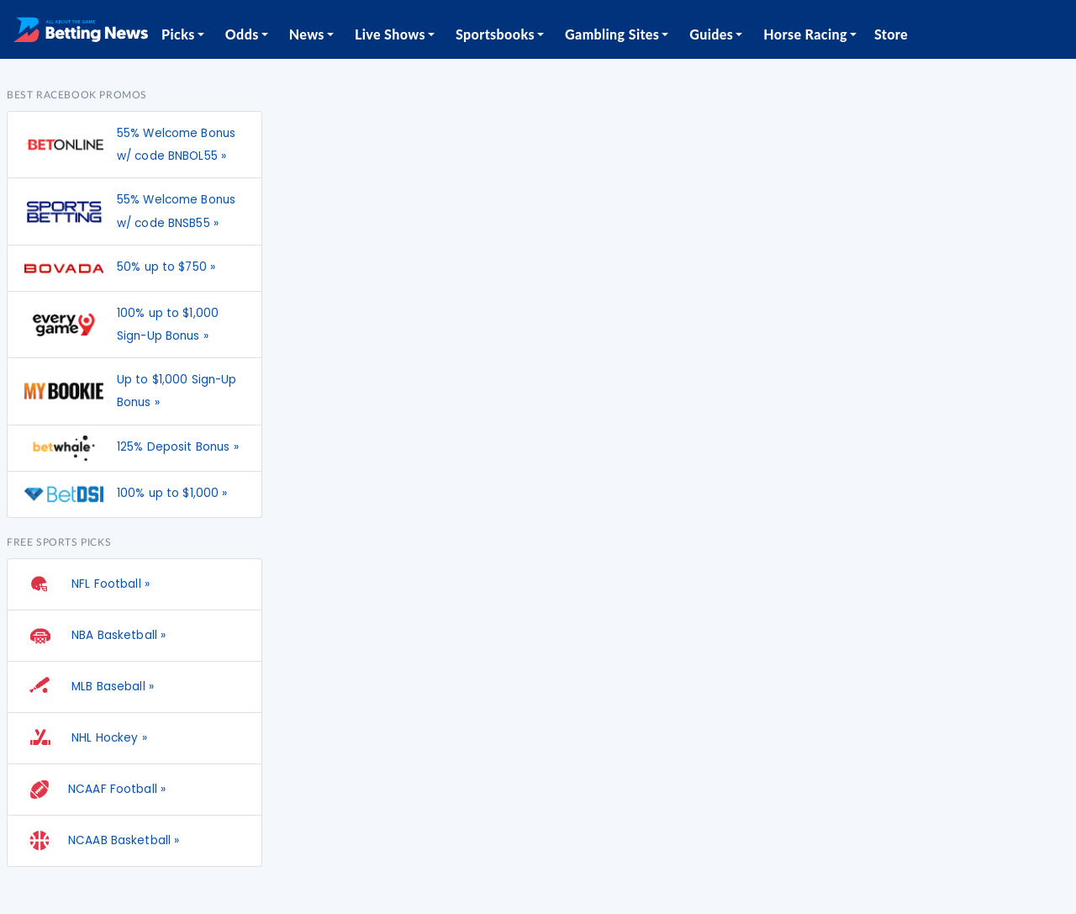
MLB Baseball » (89, 687)
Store (891, 34)
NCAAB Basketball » (101, 841)
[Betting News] (80, 29)
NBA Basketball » (95, 636)
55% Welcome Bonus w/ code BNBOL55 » (176, 144)
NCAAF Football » (95, 789)
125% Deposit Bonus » (178, 447)
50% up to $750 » (166, 267)
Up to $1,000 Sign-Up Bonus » (177, 391)
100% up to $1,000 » (172, 493)
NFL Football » (87, 584)
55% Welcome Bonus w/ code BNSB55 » (176, 211)
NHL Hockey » (85, 738)
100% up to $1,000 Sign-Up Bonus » (168, 324)
